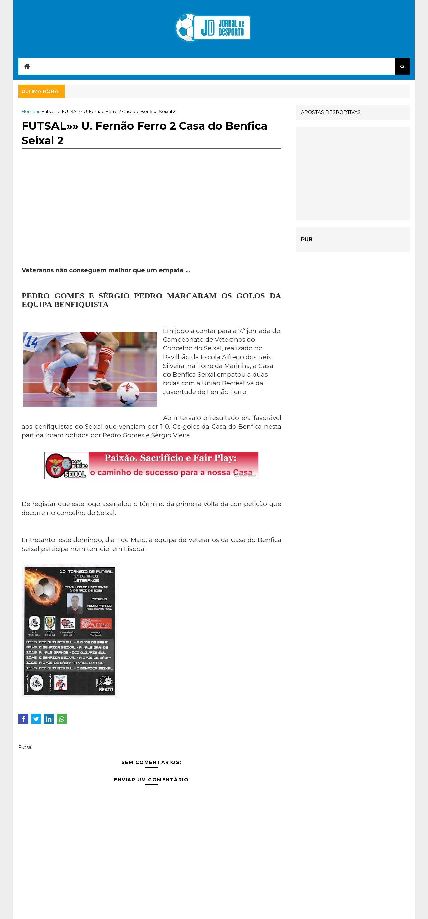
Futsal (48, 111)
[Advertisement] (151, 219)
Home (28, 111)
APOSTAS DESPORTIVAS (331, 112)
